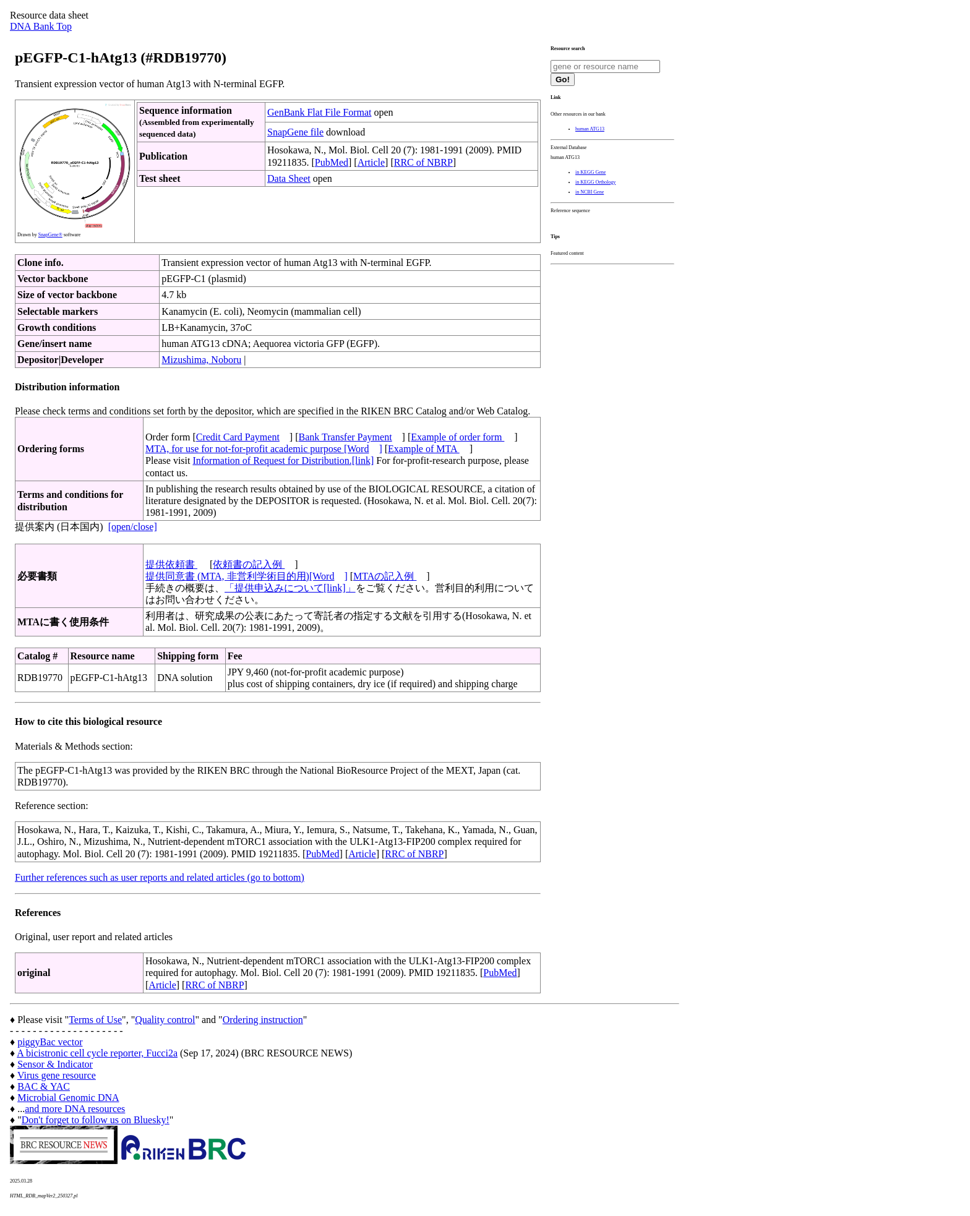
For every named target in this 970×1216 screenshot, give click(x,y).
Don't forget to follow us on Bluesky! (96, 1120)
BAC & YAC (43, 1086)
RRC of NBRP (423, 162)
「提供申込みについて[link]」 (290, 588)
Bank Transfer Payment (345, 437)
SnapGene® (50, 235)
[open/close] (132, 526)
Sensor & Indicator (55, 1064)
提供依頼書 (171, 564)
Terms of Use (95, 1019)
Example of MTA (424, 448)
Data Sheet (289, 178)
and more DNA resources (75, 1108)
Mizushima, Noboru (201, 359)
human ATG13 (589, 129)
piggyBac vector (49, 1042)
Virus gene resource (56, 1075)
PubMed (331, 162)
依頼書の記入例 (249, 564)
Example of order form (457, 437)
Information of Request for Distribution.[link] (283, 460)
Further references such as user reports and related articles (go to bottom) (159, 877)
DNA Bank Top (41, 26)
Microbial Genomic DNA (68, 1097)
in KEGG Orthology (595, 182)
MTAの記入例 (384, 576)
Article (371, 162)
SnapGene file (295, 132)
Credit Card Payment (238, 437)
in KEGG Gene (590, 172)
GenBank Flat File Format (319, 112)
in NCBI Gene (589, 192)
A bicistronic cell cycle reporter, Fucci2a (97, 1053)
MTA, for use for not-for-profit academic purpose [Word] (263, 448)
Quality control (165, 1019)
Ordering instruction (263, 1019)
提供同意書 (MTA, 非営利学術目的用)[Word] (246, 576)
